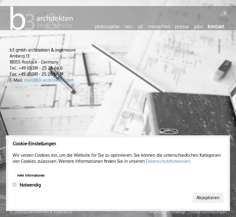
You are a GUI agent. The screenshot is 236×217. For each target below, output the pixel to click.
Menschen (159, 27)
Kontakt (216, 27)
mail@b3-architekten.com (49, 80)
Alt (140, 27)
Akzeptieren (208, 197)
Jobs (198, 27)
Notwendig (27, 184)
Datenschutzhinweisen (168, 161)
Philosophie (107, 27)
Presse (182, 27)
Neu (128, 27)
